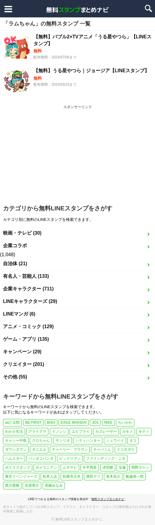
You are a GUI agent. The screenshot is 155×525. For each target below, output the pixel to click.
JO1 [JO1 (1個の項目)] (95, 422)
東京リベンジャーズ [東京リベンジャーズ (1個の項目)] (21, 476)
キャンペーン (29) (22, 351)
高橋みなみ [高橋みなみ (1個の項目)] (54, 485)
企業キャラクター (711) (28, 288)
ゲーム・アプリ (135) (26, 339)
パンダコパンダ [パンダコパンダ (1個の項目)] (40, 458)
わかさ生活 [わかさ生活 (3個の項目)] (14, 431)
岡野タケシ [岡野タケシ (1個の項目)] (140, 467)
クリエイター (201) (23, 364)
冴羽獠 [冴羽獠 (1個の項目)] (107, 467)
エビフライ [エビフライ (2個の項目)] (81, 431)
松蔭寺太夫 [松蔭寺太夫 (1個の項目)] (72, 476)
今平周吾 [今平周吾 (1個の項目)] (89, 467)
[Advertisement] (77, 155)
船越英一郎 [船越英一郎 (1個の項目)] (135, 476)
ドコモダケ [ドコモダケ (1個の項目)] (126, 449)
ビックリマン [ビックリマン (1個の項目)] (70, 458)
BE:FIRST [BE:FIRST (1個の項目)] (33, 422)
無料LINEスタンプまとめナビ (79, 519)
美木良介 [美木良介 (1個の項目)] (113, 476)
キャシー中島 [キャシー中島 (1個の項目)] (16, 440)
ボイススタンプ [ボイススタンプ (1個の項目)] (17, 467)
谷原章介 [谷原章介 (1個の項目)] (32, 485)
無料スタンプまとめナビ (107, 499)
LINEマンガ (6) (19, 313)
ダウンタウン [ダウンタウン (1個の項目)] (16, 449)
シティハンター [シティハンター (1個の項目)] (87, 440)
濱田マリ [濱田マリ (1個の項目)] (93, 476)
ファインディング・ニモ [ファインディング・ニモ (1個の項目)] (105, 458)
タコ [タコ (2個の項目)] (132, 440)
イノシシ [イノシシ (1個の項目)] (59, 431)
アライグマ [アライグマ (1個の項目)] (37, 431)
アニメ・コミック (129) (28, 326)
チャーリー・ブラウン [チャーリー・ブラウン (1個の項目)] (70, 449)
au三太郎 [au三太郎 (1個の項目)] (12, 422)
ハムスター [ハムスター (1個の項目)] (14, 458)
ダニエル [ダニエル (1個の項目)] (39, 449)
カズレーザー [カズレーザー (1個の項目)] (106, 431)
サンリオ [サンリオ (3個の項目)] (63, 440)
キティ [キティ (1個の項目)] (144, 431)
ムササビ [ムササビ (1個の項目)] (70, 467)
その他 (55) (15, 376)
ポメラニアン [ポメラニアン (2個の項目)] (46, 467)
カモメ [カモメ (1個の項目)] (127, 431)
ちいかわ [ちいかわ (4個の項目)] (125, 422)
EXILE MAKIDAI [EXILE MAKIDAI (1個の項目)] (74, 422)
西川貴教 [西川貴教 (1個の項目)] (12, 485)
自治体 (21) (15, 263)
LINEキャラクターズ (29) (30, 301)
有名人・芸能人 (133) (26, 276)
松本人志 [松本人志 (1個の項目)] (50, 476)
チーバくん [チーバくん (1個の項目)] (102, 449)
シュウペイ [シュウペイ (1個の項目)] (115, 440)
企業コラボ (15, 245)
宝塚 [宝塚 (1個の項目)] (122, 467)
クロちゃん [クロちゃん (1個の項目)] (41, 440)
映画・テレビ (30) (22, 233)
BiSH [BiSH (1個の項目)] (51, 422)
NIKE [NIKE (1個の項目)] (108, 422)
